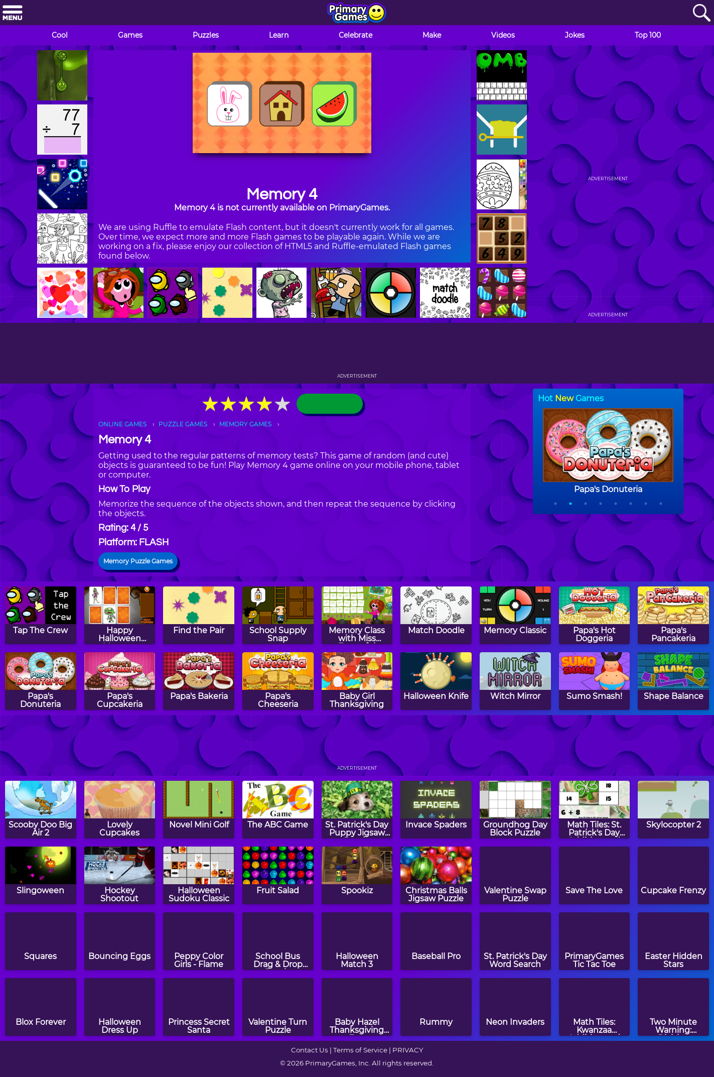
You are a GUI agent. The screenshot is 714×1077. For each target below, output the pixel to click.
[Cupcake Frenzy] (673, 875)
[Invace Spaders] (436, 810)
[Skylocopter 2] (673, 810)
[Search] (701, 13)
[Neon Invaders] (515, 1007)
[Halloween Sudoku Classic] (198, 875)
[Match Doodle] (436, 615)
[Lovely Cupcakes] (120, 810)
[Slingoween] (40, 875)
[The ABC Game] (278, 810)
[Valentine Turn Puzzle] (278, 1007)
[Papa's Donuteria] (40, 681)
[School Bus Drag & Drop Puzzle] (278, 941)
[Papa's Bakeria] (198, 681)
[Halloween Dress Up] (120, 1007)
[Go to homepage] (356, 13)
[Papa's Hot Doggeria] (594, 615)
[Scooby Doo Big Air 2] (40, 810)
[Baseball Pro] (436, 941)
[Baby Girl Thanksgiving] (357, 681)
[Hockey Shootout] (120, 875)
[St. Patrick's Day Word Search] (515, 941)
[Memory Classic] (515, 615)
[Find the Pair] (198, 615)
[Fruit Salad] (278, 875)
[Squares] (40, 941)
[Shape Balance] (673, 681)
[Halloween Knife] (436, 681)
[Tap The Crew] (40, 615)
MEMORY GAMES (245, 424)
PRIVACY (407, 1050)
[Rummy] (436, 1007)
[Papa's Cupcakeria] (120, 681)
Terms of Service (360, 1050)
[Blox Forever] (40, 1007)
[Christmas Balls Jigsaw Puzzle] (436, 875)
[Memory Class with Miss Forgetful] (357, 615)
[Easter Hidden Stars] (673, 941)
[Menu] (12, 13)
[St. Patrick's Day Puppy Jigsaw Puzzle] (357, 810)
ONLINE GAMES (122, 424)
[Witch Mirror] (515, 681)
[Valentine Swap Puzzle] (515, 875)
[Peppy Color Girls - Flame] (198, 941)
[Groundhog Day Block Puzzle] (515, 810)
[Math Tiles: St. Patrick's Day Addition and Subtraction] (594, 810)
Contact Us (309, 1050)
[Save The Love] (594, 875)
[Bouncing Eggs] (120, 941)
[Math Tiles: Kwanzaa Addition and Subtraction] (594, 1007)
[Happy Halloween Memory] (120, 615)
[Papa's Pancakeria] (673, 615)
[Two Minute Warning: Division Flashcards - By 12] (673, 1007)
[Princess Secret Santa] (198, 1007)
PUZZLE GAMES (183, 424)
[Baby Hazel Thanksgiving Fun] (357, 1007)
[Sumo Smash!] (594, 681)
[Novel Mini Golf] (198, 810)
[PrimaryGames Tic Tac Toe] (594, 941)
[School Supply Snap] (278, 615)
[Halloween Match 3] (357, 941)
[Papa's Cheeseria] (278, 681)
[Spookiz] (357, 875)
